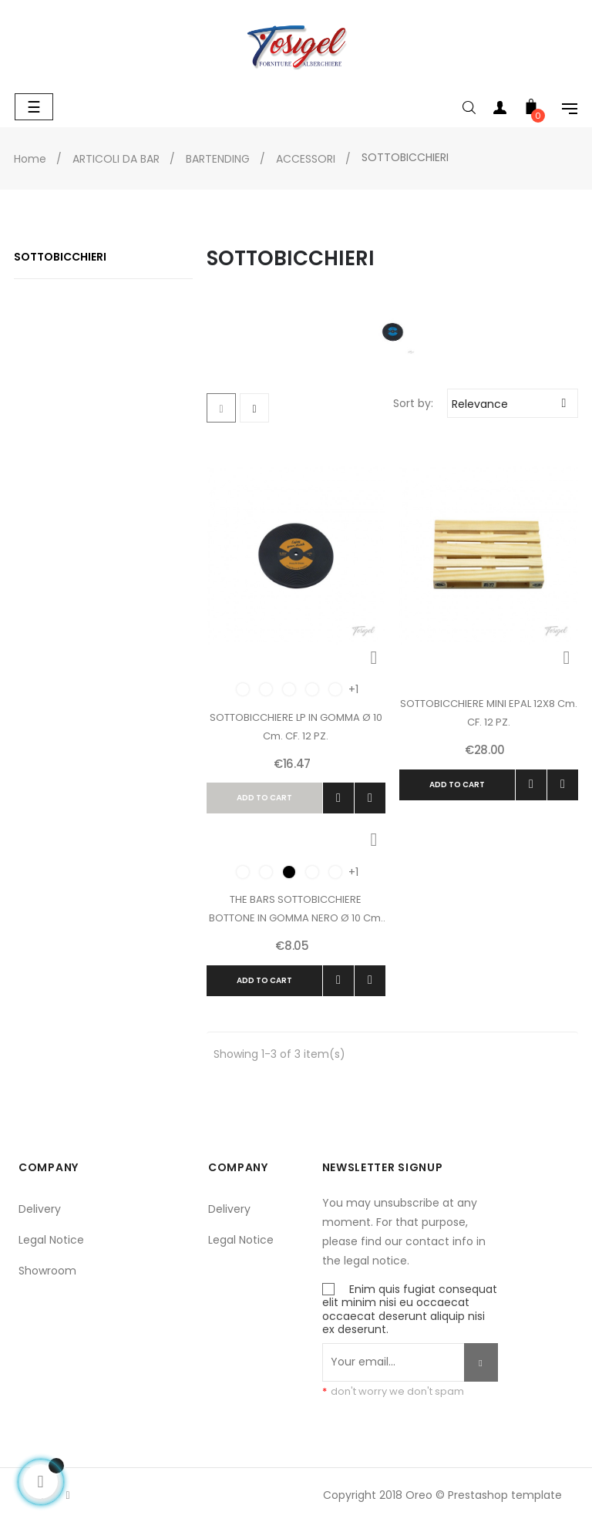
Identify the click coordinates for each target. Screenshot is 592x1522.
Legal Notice (51, 1240)
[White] (289, 689)
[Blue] (312, 689)
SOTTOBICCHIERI (60, 256)
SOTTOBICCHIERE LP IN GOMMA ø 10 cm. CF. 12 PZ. (296, 726)
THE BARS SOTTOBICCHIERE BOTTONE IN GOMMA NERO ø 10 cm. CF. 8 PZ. (296, 910)
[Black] (289, 872)
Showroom (47, 1270)
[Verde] (335, 689)
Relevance (514, 402)
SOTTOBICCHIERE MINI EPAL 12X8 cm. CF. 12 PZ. (488, 712)
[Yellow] (266, 689)
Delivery (39, 1209)
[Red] (312, 872)
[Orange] (243, 689)
